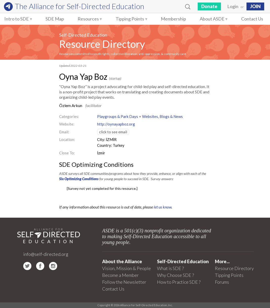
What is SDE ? (170, 268)
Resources (88, 19)
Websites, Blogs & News (162, 116)
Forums (222, 282)
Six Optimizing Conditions (79, 179)
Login (232, 6)
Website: (66, 124)
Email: (64, 132)
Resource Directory (102, 44)
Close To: (67, 153)
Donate (209, 6)
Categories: (69, 116)
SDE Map (55, 19)
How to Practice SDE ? (178, 282)
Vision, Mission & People (126, 268)
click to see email (113, 132)
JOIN (255, 6)
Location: (67, 139)
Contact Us (252, 19)
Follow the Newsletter (124, 282)
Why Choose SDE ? (175, 275)
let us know (162, 206)
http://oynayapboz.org (116, 124)
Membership (173, 19)
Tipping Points (130, 19)
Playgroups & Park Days (117, 116)
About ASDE (212, 19)
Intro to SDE (16, 19)
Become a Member (120, 275)
